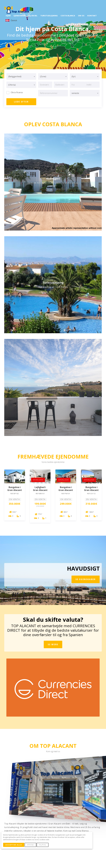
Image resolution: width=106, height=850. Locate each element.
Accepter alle (14, 845)
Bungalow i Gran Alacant (14, 489)
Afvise (30, 845)
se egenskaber (86, 579)
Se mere (53, 644)
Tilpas (42, 845)
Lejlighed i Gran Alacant (40, 489)
